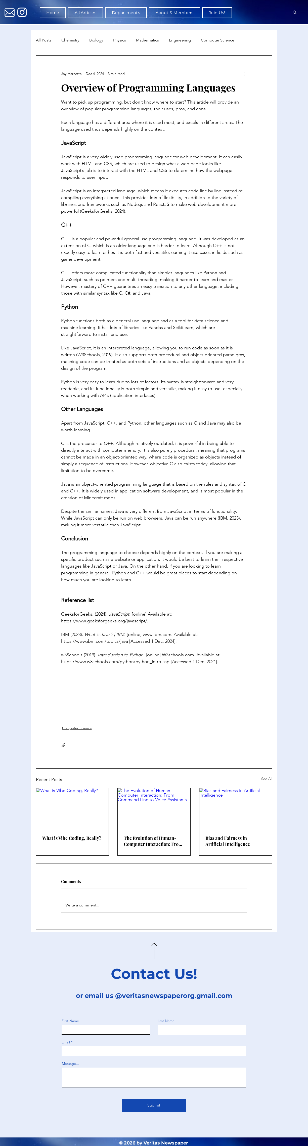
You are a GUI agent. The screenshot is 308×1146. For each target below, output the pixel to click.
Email (66, 1042)
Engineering (180, 40)
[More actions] (244, 74)
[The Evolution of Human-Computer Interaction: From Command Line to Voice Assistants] (154, 808)
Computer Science (217, 40)
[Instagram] (22, 12)
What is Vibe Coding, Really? (71, 838)
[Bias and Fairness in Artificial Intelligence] (235, 808)
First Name (70, 1021)
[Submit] (154, 1105)
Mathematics (147, 40)
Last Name (166, 1021)
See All (266, 778)
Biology (96, 40)
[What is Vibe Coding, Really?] (72, 808)
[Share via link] (63, 745)
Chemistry (70, 40)
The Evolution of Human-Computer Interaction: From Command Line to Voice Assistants (153, 841)
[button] (126, 12)
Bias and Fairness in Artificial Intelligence (227, 841)
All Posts (43, 40)
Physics (119, 40)
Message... (70, 1063)
